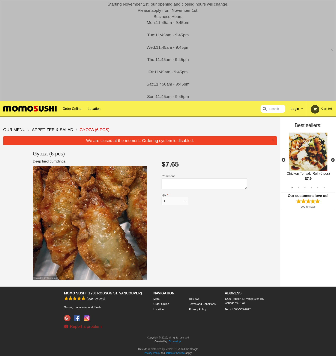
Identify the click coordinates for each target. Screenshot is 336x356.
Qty (175, 199)
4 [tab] (311, 188)
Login (295, 109)
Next (333, 160)
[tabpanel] (308, 160)
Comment (204, 181)
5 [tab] (318, 188)
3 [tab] (305, 188)
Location (94, 109)
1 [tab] (292, 188)
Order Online (72, 109)
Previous (283, 160)
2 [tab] (298, 188)
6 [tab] (324, 188)
